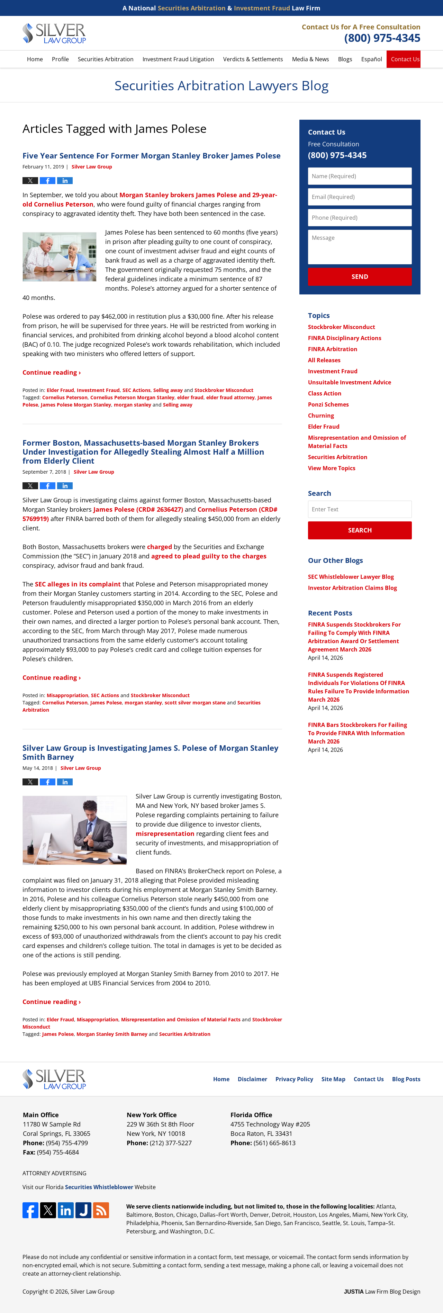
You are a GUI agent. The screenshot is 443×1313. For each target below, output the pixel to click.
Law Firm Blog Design (382, 1291)
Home (35, 59)
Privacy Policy (294, 1079)
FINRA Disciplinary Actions (344, 338)
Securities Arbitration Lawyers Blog (54, 33)
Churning (321, 415)
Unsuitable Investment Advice (349, 382)
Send (360, 276)
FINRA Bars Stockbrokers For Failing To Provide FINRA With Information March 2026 (357, 733)
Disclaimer (252, 1079)
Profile (60, 59)
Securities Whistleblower (99, 1187)
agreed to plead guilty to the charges (208, 556)
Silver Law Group (93, 1291)
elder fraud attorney (230, 397)
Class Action (325, 393)
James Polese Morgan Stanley (76, 404)
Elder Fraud (60, 390)
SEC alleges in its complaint (78, 584)
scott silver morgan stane (195, 702)
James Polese (106, 702)
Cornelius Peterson (65, 397)
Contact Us (405, 59)
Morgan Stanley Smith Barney (111, 1034)
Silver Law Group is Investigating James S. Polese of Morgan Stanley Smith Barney (150, 752)
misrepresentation (165, 833)
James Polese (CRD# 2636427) (138, 509)
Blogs (345, 59)
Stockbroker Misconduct (224, 390)
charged (159, 546)
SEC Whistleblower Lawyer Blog (351, 577)
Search (360, 530)
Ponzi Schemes (328, 404)
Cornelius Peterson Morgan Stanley (132, 397)
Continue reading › (51, 372)
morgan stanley (132, 404)
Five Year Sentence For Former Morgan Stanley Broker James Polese (151, 155)
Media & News (310, 59)
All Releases (324, 360)
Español (371, 59)
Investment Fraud (98, 390)
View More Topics (331, 468)
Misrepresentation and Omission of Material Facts (181, 1019)
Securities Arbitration (106, 59)
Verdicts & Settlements (253, 59)
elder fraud (190, 397)
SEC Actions (137, 390)
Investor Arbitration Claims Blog (352, 588)
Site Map (333, 1079)
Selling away (168, 390)
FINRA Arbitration (333, 349)
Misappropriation (67, 695)
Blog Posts (406, 1079)
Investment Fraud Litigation (178, 59)
